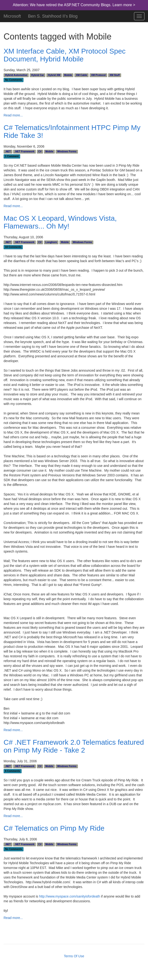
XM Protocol (98, 75)
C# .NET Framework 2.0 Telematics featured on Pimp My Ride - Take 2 (74, 746)
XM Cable (81, 75)
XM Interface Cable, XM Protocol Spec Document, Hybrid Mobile (65, 55)
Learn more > (124, 5)
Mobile (68, 75)
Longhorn (51, 242)
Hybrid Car (37, 75)
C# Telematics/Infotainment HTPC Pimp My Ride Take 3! (72, 131)
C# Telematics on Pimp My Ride (54, 828)
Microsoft (12, 15)
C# (39, 151)
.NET (8, 151)
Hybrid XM (54, 75)
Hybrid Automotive (16, 75)
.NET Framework (24, 151)
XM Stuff (115, 75)
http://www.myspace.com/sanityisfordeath (69, 896)
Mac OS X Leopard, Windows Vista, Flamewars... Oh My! (60, 222)
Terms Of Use (74, 956)
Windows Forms (66, 151)
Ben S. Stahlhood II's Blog (53, 15)
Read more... (13, 115)
